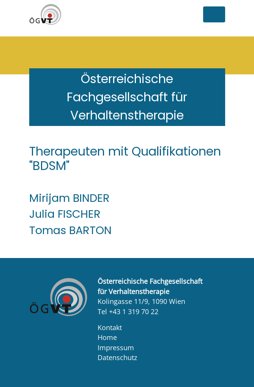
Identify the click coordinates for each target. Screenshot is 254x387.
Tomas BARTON (70, 230)
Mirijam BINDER (69, 198)
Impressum (116, 347)
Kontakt (110, 327)
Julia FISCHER (65, 214)
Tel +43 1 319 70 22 (128, 311)
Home (107, 337)
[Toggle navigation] (214, 14)
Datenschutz (117, 357)
